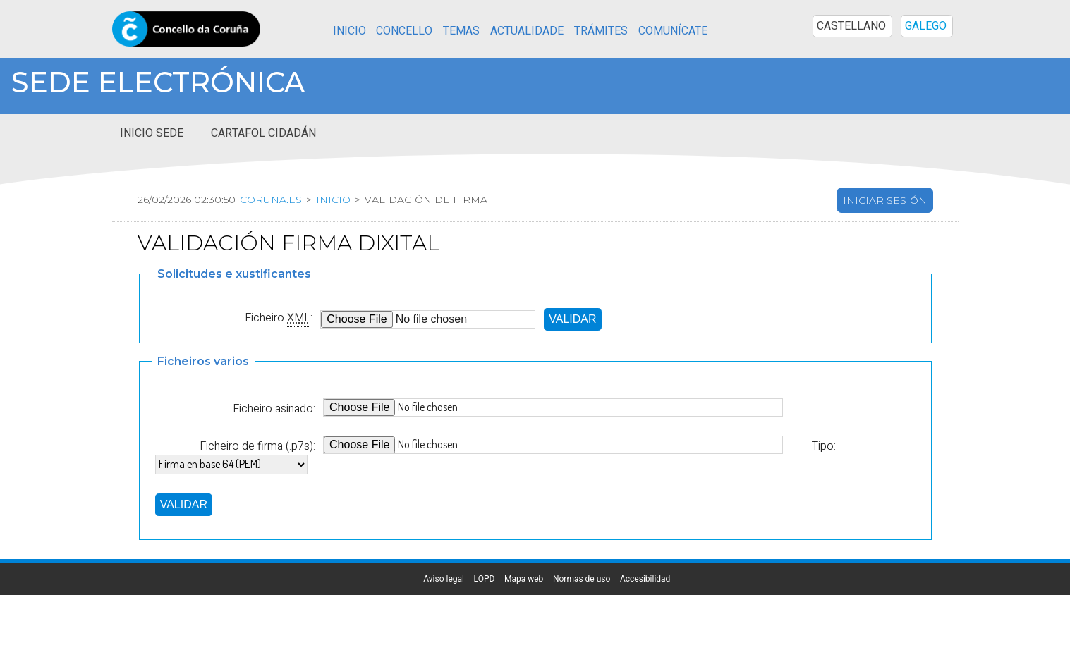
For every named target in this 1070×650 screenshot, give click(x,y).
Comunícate (672, 31)
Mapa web (523, 579)
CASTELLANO (851, 26)
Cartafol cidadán (263, 133)
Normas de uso (581, 579)
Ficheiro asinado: (274, 408)
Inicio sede (151, 133)
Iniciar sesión (885, 200)
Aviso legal (443, 579)
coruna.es (271, 199)
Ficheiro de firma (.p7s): (257, 445)
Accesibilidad (645, 579)
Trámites (601, 31)
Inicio (349, 31)
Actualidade (527, 31)
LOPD (484, 579)
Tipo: (823, 445)
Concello (404, 31)
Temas (461, 31)
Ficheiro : (278, 317)
